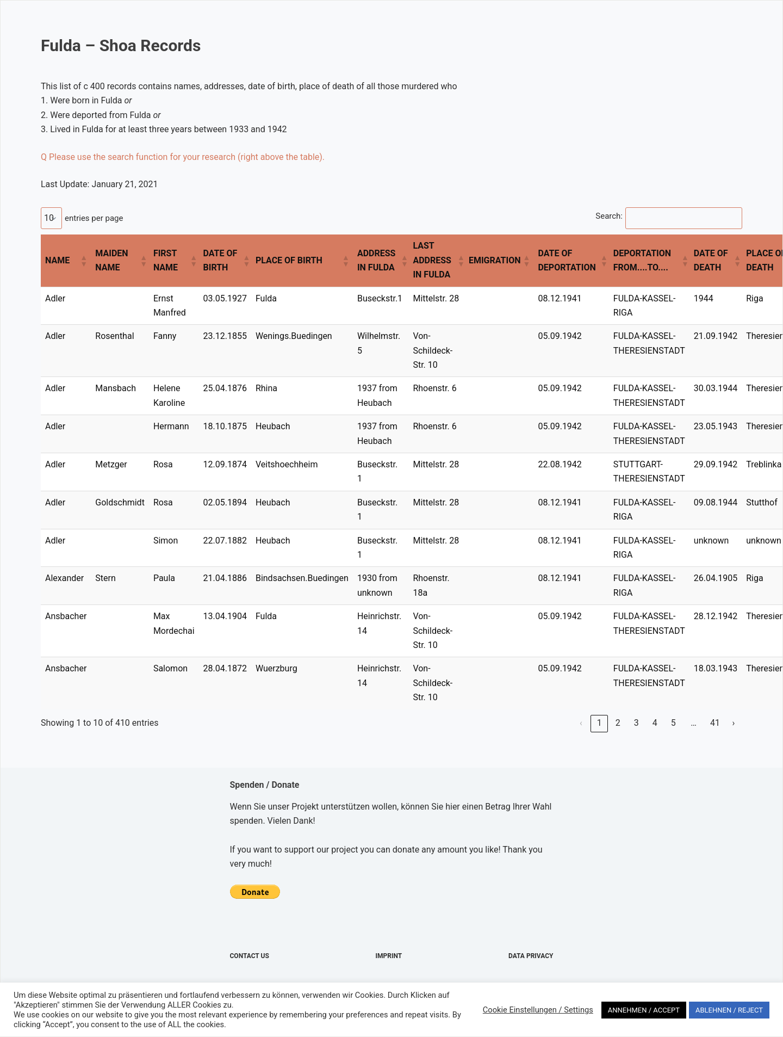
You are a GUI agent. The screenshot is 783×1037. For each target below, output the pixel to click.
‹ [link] (581, 723)
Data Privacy (530, 956)
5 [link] (673, 723)
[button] (83, 260)
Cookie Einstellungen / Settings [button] (538, 1010)
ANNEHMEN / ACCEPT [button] (644, 1010)
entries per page (94, 218)
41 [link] (715, 723)
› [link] (733, 723)
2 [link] (618, 723)
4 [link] (654, 723)
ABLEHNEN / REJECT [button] (729, 1010)
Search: (609, 216)
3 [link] (636, 723)
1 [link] (599, 723)
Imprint (389, 956)
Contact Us (249, 956)
